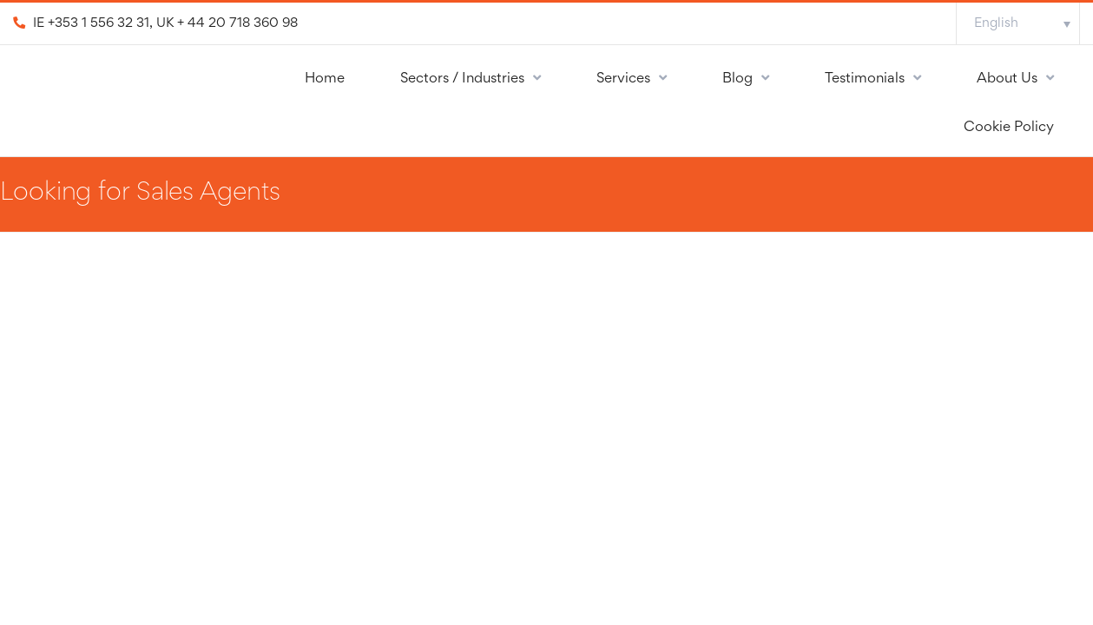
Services (623, 79)
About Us (1007, 79)
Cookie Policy (1009, 128)
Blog (737, 79)
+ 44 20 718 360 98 (237, 23)
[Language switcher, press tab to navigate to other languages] (1018, 23)
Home (325, 79)
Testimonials (865, 79)
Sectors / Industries (462, 79)
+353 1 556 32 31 (98, 23)
